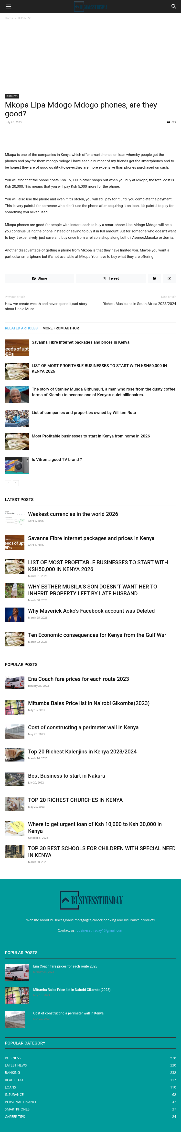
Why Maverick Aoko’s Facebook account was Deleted (91, 611)
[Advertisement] (90, 57)
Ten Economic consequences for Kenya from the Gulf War (97, 635)
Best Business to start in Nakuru (66, 776)
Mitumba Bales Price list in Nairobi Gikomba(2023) (89, 703)
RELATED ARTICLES (21, 328)
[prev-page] (8, 483)
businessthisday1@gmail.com (99, 930)
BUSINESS (24, 18)
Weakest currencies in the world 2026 (73, 514)
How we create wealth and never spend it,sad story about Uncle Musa (46, 306)
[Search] (174, 6)
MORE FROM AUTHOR (61, 328)
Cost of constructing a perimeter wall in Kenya (83, 727)
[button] (8, 6)
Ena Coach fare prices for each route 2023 (78, 679)
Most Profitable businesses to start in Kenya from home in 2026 (91, 436)
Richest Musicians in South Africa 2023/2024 (139, 304)
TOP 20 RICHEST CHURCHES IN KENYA (75, 800)
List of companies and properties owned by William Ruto (84, 412)
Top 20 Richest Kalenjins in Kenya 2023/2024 (82, 752)
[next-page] (16, 483)
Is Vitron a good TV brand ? (57, 459)
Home (9, 18)
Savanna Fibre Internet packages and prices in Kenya (80, 342)
